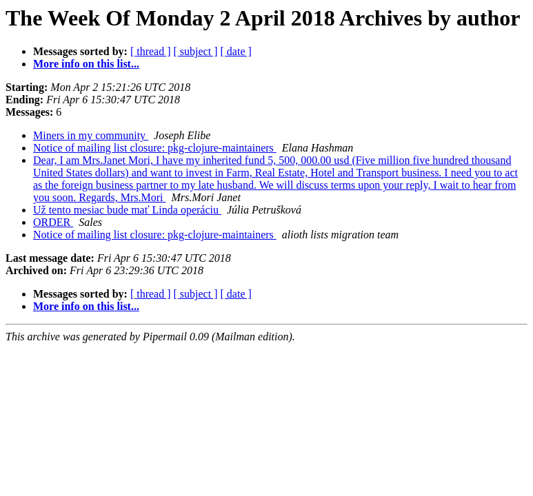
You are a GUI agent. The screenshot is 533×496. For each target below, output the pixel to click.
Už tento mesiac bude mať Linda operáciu (127, 210)
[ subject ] (196, 51)
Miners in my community (90, 135)
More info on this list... (86, 64)
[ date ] (236, 51)
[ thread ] (150, 51)
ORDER (53, 222)
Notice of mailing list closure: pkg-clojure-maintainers (154, 148)
